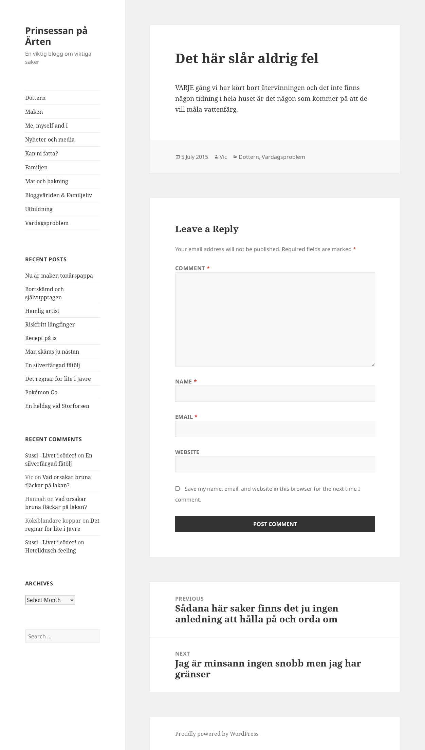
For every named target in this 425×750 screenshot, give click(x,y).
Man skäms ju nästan (52, 351)
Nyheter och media (50, 139)
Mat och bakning (46, 181)
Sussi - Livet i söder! (50, 455)
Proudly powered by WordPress (216, 733)
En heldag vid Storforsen (57, 406)
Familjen (36, 167)
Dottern (35, 97)
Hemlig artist (42, 311)
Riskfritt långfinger (50, 324)
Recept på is (40, 338)
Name (186, 381)
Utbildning (39, 209)
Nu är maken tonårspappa (59, 275)
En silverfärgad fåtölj (52, 365)
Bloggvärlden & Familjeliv (58, 195)
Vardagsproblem (47, 223)
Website (187, 452)
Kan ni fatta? (41, 153)
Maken (34, 111)
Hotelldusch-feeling (50, 550)
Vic (223, 157)
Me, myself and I (46, 125)
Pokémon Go (41, 392)
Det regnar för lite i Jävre (58, 378)
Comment (192, 268)
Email (186, 416)
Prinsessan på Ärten (56, 36)
